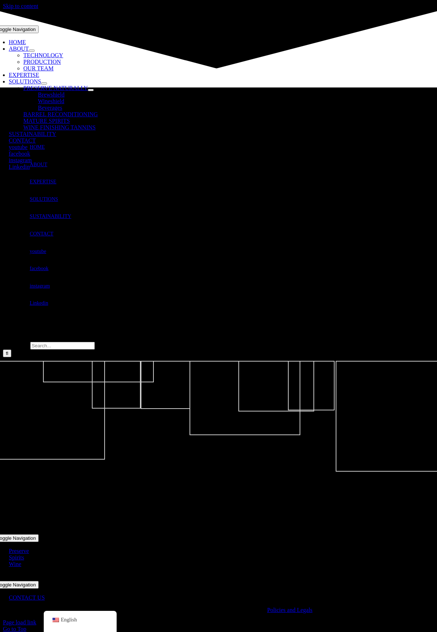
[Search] (7, 353)
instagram (40, 286)
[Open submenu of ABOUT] (32, 51)
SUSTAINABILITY (50, 216)
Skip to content (20, 6)
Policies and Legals (289, 610)
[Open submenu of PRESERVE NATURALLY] (91, 90)
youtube (38, 251)
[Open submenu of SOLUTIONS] (44, 83)
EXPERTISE (43, 181)
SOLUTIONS (44, 199)
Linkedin (39, 303)
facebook (39, 268)
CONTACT (42, 234)
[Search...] (62, 346)
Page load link (19, 622)
